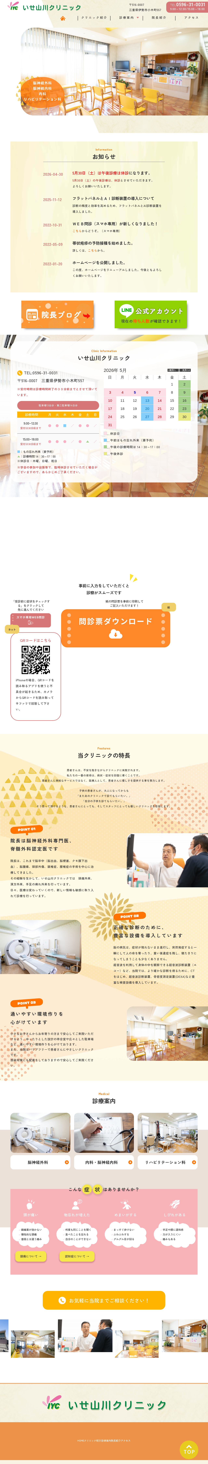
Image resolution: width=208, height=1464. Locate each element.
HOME (38, 1437)
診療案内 (126, 18)
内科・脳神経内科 (101, 1159)
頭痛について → (30, 1253)
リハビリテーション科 (165, 1159)
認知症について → (77, 1253)
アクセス (191, 18)
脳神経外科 (38, 1159)
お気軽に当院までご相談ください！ (104, 1297)
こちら (77, 231)
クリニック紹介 (94, 18)
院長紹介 (159, 18)
